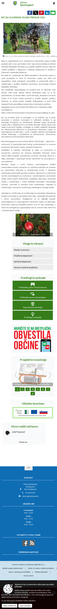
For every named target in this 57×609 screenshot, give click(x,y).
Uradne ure (28, 503)
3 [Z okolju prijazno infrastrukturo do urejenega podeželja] (27, 389)
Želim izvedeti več (9, 606)
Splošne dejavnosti (22, 261)
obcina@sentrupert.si (30, 496)
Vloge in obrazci (33, 243)
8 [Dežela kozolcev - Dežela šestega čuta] (32, 393)
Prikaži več (23, 442)
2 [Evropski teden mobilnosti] (22, 389)
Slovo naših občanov (24, 426)
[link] (30, 13)
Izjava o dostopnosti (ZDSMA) (19, 572)
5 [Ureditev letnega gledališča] (37, 389)
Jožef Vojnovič (18, 432)
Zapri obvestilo (25, 606)
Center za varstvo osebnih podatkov (41, 568)
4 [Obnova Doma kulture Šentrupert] (32, 389)
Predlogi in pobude (33, 278)
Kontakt (28, 477)
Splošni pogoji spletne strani (12, 568)
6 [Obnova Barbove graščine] (42, 389)
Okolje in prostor (22, 249)
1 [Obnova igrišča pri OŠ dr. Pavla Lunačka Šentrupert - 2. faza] (17, 389)
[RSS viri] (31, 545)
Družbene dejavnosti (23, 255)
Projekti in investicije (33, 360)
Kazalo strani (28, 576)
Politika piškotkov (41, 572)
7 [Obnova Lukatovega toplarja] (48, 389)
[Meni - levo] (3, 3)
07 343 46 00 (30, 493)
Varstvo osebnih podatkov (26, 267)
